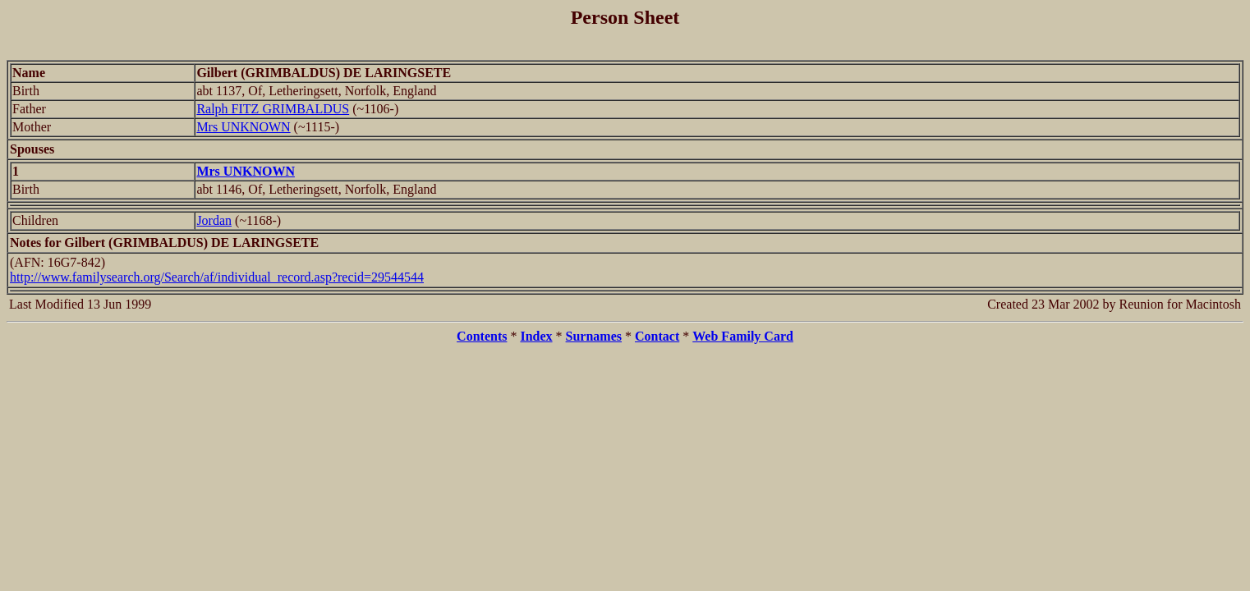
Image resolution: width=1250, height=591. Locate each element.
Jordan (214, 220)
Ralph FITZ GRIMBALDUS (272, 109)
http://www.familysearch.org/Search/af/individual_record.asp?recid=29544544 (217, 277)
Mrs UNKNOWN (243, 127)
